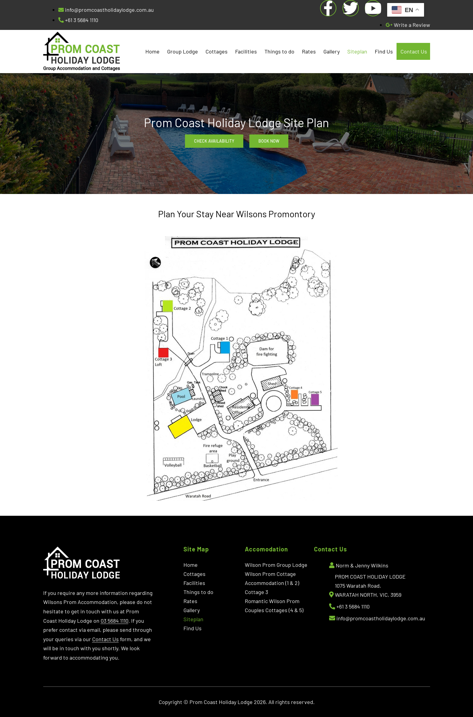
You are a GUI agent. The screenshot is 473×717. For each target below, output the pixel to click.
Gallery (331, 51)
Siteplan (357, 51)
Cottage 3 (256, 592)
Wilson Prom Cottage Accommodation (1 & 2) (272, 578)
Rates (309, 51)
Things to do (279, 51)
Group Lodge (182, 51)
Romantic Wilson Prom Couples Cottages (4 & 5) (274, 605)
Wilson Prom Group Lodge (276, 564)
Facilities (246, 51)
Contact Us (413, 51)
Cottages (217, 51)
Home (152, 51)
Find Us (384, 51)
